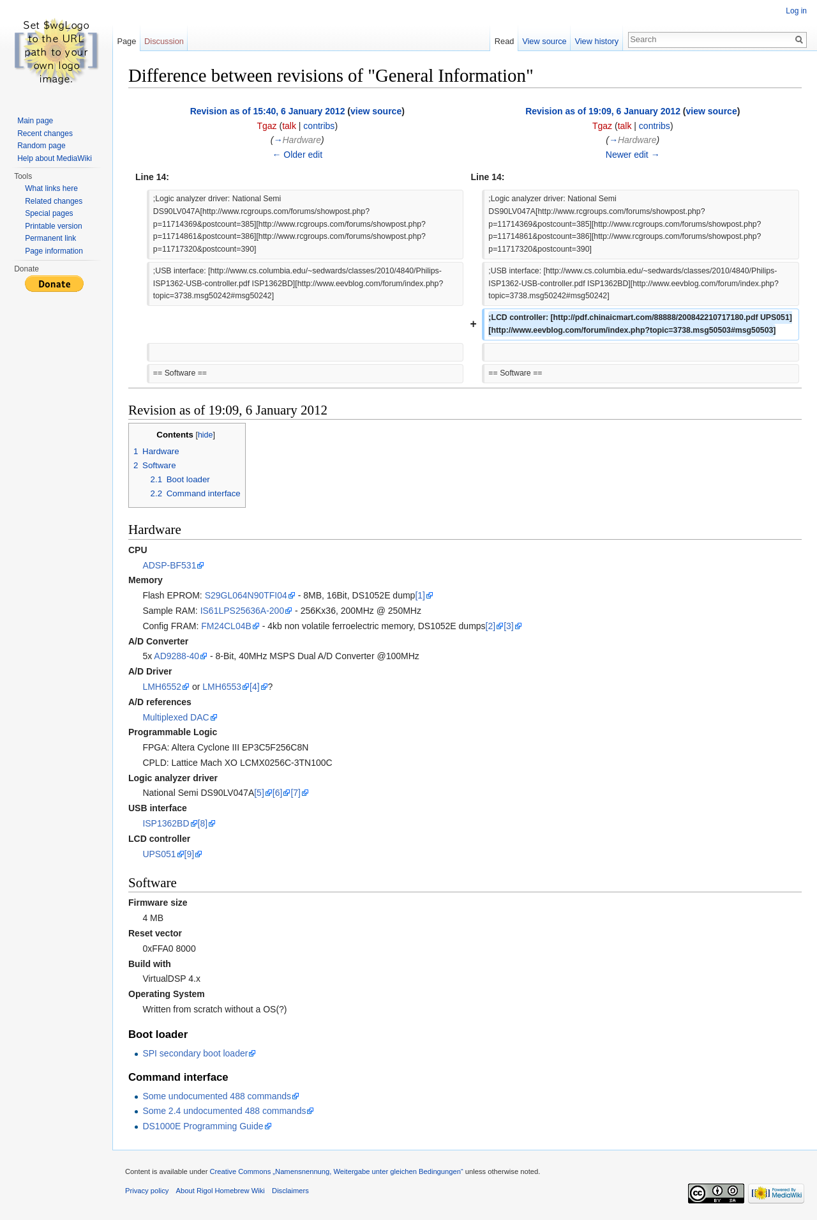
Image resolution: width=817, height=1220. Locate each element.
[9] (189, 854)
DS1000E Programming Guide (202, 1126)
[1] (420, 595)
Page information (54, 251)
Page (126, 41)
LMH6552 (161, 687)
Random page (41, 145)
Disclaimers (290, 1190)
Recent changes (45, 133)
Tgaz (266, 126)
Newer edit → (633, 154)
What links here (51, 188)
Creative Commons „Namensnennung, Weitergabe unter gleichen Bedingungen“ (336, 1171)
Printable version (53, 226)
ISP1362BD (165, 823)
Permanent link (50, 238)
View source (544, 41)
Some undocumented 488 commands (216, 1096)
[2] (491, 626)
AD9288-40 (176, 656)
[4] (255, 687)
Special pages (49, 213)
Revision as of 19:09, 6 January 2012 (602, 111)
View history (596, 41)
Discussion (164, 41)
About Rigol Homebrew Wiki (220, 1190)
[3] (509, 626)
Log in (796, 10)
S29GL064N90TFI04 (246, 595)
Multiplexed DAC (175, 717)
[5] (259, 793)
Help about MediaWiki (54, 158)
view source (375, 111)
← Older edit (297, 154)
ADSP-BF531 (169, 565)
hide (205, 435)
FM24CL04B (226, 626)
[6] (278, 793)
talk (289, 126)
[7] (295, 793)
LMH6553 (221, 687)
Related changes (53, 201)
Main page (35, 120)
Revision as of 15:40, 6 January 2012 (267, 111)
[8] (203, 823)
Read (504, 41)
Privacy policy (147, 1190)
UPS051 (159, 854)
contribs (318, 126)
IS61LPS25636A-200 (242, 611)
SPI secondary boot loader (195, 1053)
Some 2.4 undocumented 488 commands (224, 1111)
